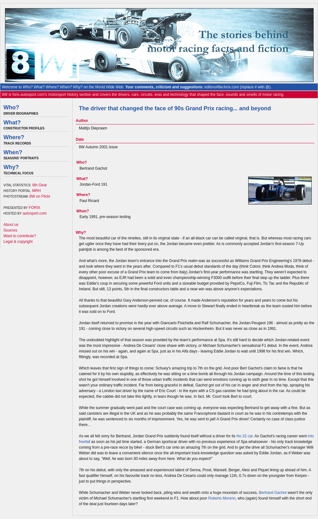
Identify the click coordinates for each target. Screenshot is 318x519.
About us (10, 224)
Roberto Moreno (222, 498)
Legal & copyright (18, 241)
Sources (10, 230)
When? (12, 152)
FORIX (35, 207)
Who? (11, 107)
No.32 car (245, 436)
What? (12, 122)
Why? (11, 167)
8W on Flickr (40, 196)
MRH (36, 190)
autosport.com (35, 213)
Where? (13, 137)
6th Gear (39, 185)
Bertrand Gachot (273, 492)
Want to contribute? (19, 236)
